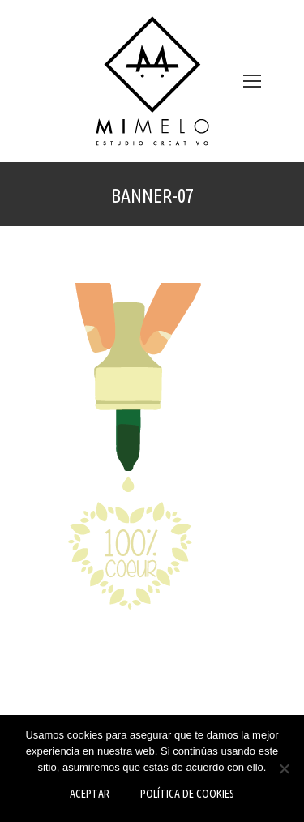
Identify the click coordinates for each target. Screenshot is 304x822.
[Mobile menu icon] (252, 81)
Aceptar (89, 793)
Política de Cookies (187, 793)
